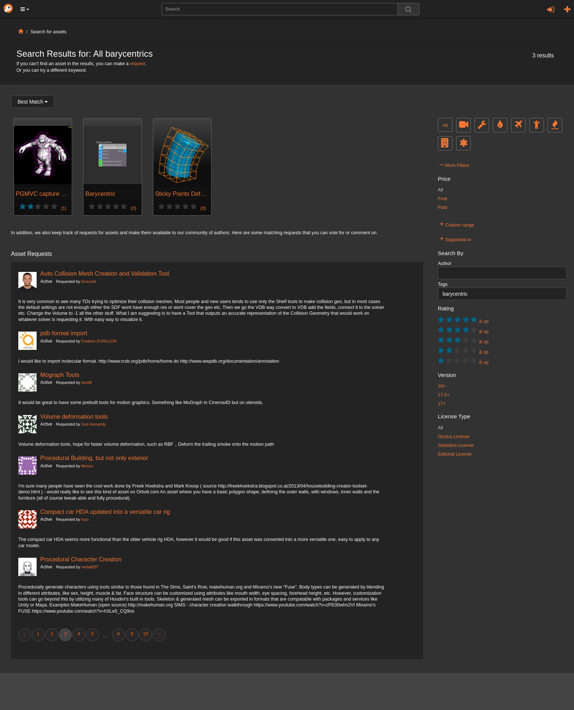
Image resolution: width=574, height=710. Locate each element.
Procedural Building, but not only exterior (94, 458)
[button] (25, 9)
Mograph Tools (59, 374)
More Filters (454, 164)
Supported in (455, 239)
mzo (85, 519)
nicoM (86, 382)
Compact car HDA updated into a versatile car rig (105, 511)
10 (145, 633)
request (137, 63)
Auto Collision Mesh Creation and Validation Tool (104, 273)
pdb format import (63, 333)
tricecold (88, 281)
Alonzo (87, 466)
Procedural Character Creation (81, 559)
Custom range (457, 224)
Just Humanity (93, 424)
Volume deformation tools (74, 416)
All (445, 125)
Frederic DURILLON (98, 341)
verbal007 (89, 567)
